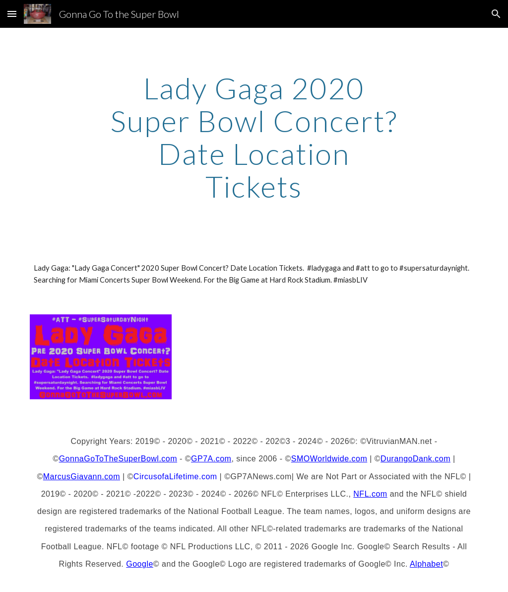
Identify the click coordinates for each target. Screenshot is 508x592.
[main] (253, 137)
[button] (12, 13)
